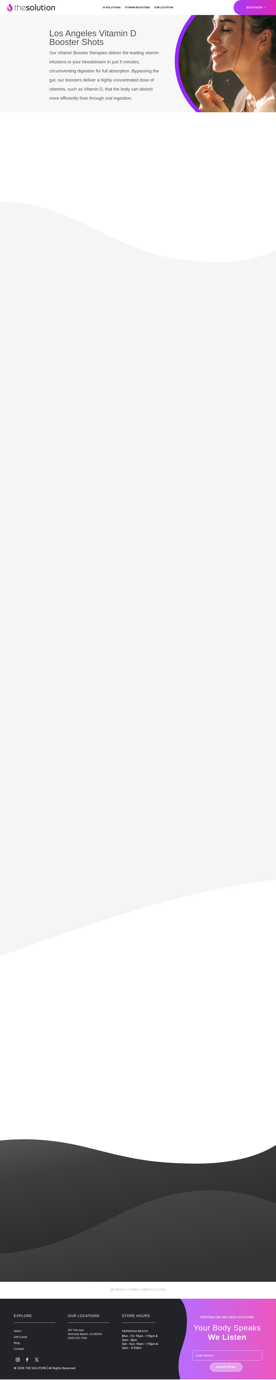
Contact (19, 1349)
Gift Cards (20, 1337)
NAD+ (18, 1331)
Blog (17, 1343)
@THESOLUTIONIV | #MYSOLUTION (138, 1289)
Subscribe (226, 1367)
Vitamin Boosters (137, 7)
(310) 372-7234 (77, 1338)
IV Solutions (112, 7)
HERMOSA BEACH (135, 1331)
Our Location (163, 7)
